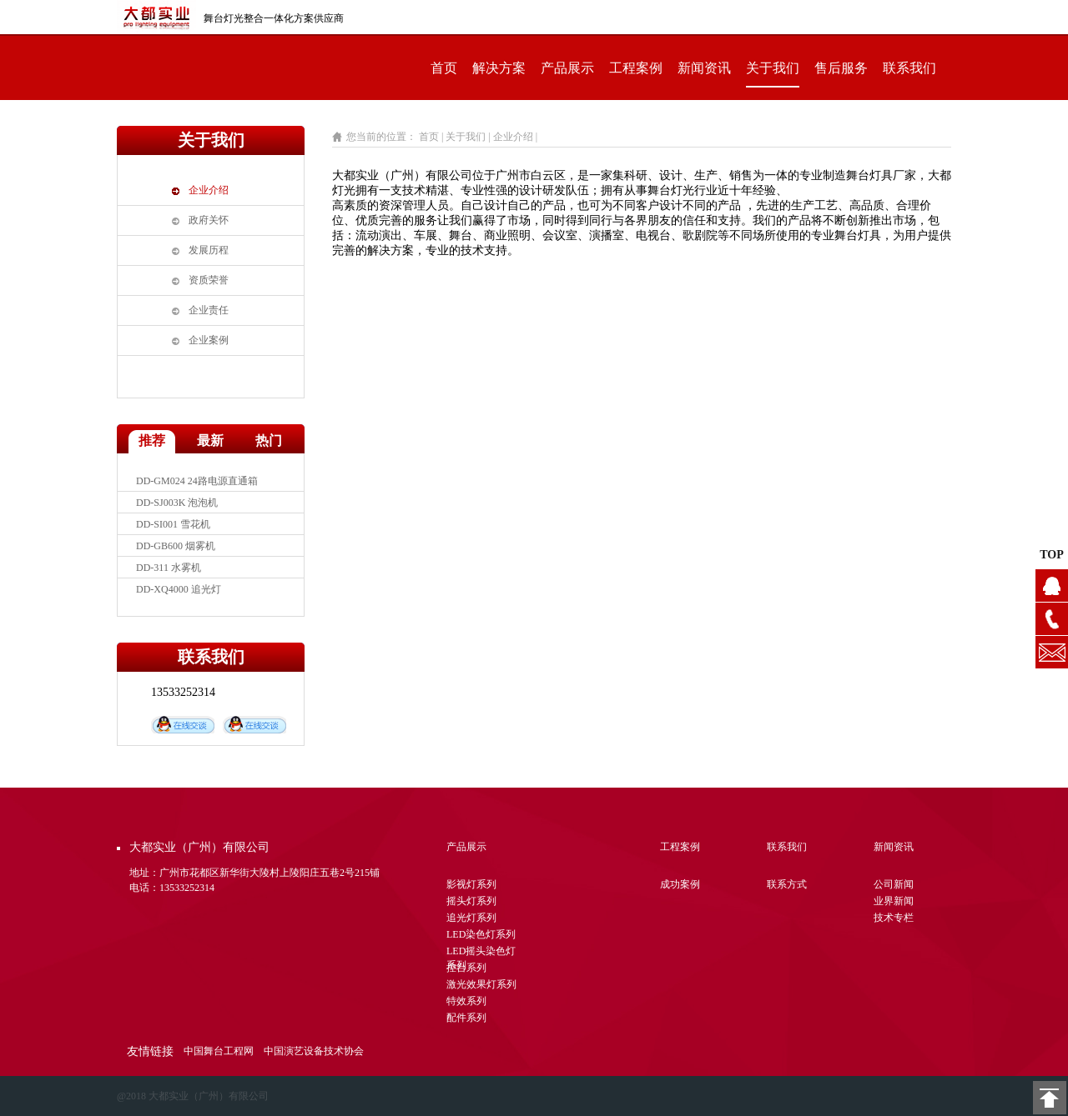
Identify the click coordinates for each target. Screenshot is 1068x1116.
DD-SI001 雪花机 (173, 524)
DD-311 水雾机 (168, 567)
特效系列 (466, 1001)
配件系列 (466, 1017)
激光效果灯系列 (481, 984)
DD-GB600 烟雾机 (175, 546)
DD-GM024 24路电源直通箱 (197, 481)
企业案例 (209, 340)
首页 (444, 68)
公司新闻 (894, 884)
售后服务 (841, 68)
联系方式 (787, 884)
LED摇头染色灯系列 (481, 953)
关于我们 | (469, 137)
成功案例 (680, 884)
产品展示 (567, 68)
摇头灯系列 (471, 901)
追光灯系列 (471, 917)
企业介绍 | (516, 137)
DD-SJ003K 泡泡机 (177, 502)
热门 (268, 440)
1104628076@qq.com (1051, 652)
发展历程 (209, 250)
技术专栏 (894, 917)
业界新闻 (894, 901)
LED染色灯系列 (481, 934)
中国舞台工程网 (219, 1051)
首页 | (431, 137)
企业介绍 (209, 190)
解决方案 (499, 68)
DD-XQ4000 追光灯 (178, 589)
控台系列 (466, 967)
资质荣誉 (209, 280)
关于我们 (772, 68)
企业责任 (209, 310)
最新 (210, 440)
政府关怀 (209, 220)
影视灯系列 (471, 884)
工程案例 (635, 68)
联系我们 (909, 68)
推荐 (152, 440)
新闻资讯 (704, 68)
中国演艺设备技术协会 (314, 1051)
